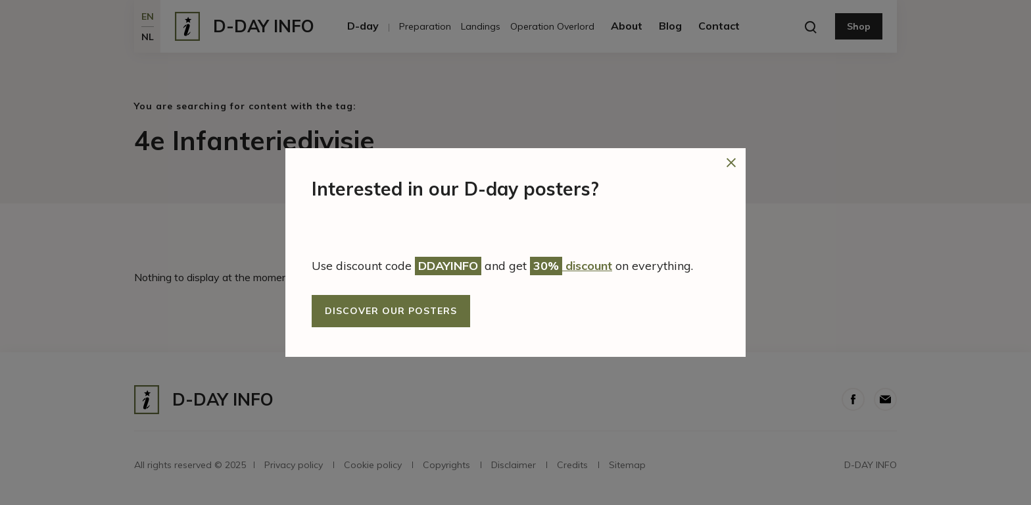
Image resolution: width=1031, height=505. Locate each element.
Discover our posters (391, 311)
